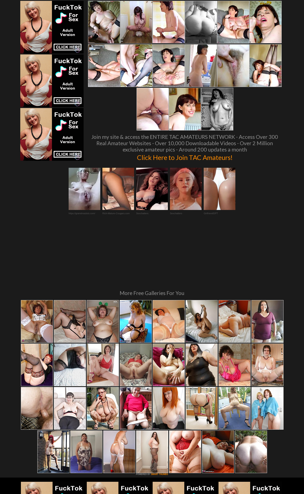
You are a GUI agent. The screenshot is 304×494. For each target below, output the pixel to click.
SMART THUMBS (159, 417)
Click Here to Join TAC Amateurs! (185, 157)
